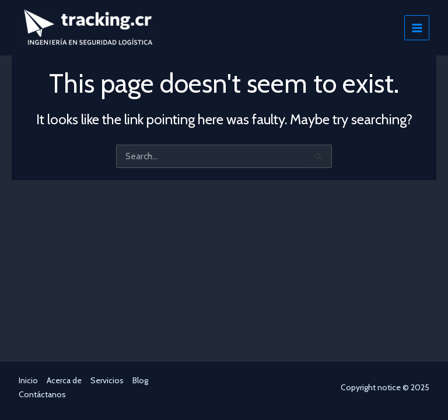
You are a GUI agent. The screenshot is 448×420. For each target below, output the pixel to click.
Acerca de (64, 380)
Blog (140, 380)
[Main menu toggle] (416, 27)
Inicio (28, 380)
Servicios (107, 380)
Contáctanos (42, 394)
